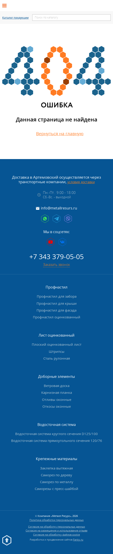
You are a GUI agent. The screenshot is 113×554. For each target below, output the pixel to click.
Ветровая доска (56, 385)
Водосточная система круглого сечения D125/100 (56, 433)
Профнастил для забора (56, 295)
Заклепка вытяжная (56, 467)
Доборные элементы (56, 375)
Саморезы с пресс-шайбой (56, 488)
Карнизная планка (56, 391)
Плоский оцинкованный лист (56, 343)
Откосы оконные (56, 405)
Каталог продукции (15, 18)
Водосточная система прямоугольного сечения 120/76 (56, 440)
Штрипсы (56, 350)
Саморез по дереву (56, 474)
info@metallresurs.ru (59, 208)
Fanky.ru (78, 539)
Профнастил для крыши (57, 302)
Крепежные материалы (56, 458)
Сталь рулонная (56, 357)
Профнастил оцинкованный (56, 316)
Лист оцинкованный (56, 334)
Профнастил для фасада (56, 309)
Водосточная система (56, 423)
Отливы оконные (56, 398)
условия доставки (81, 182)
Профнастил (56, 286)
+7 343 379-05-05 (56, 256)
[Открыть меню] (6, 5)
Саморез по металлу (56, 481)
